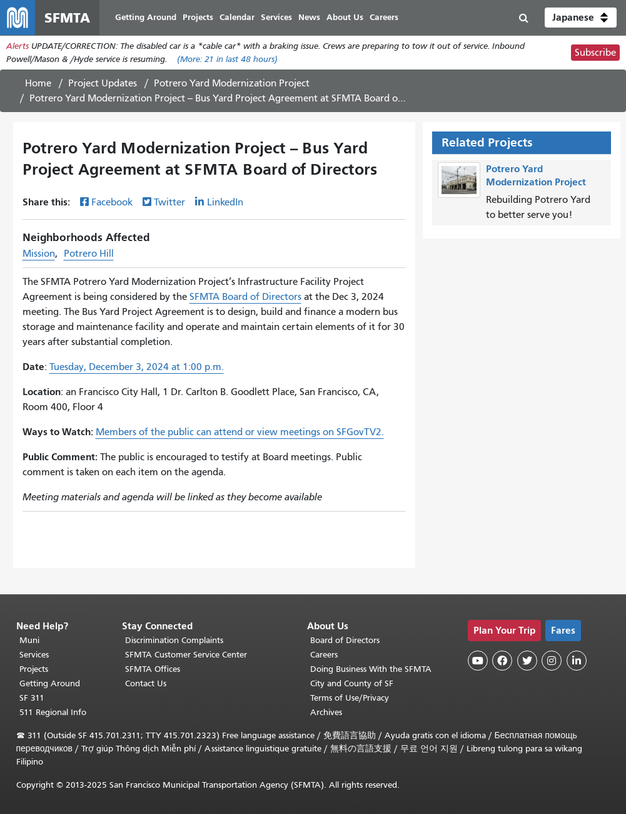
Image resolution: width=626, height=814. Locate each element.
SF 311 (31, 698)
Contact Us (145, 683)
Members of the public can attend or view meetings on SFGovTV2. (240, 432)
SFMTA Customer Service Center (186, 654)
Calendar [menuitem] (237, 17)
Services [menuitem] (276, 17)
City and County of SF (351, 683)
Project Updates (102, 83)
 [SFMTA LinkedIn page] (576, 661)
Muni (29, 640)
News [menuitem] (309, 17)
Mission (39, 253)
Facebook (112, 202)
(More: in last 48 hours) (227, 59)
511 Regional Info (52, 712)
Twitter (169, 202)
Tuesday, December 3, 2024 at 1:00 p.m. (136, 367)
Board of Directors (345, 640)
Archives (326, 712)
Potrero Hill (89, 253)
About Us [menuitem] (344, 17)
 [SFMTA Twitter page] (527, 661)
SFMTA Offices (152, 669)
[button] (581, 18)
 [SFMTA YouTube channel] (477, 661)
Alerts (17, 46)
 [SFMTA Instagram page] (551, 661)
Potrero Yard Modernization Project (232, 83)
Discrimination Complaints (174, 640)
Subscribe (595, 52)
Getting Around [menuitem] (145, 17)
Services (34, 654)
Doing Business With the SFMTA (371, 669)
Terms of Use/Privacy (349, 698)
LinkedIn (225, 202)
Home (38, 83)
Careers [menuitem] (384, 17)
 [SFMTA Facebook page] (502, 661)
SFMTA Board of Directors (245, 296)
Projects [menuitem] (198, 17)
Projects (33, 669)
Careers (324, 654)
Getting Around (49, 683)
